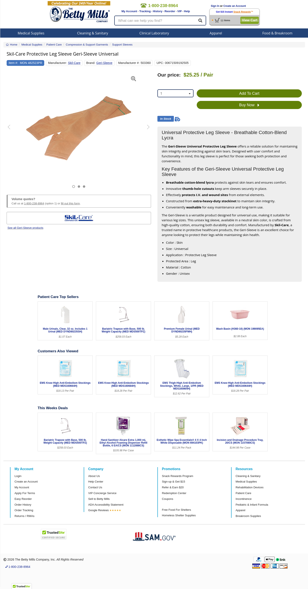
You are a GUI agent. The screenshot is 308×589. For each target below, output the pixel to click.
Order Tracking (24, 510)
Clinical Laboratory (154, 33)
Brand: (90, 63)
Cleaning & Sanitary (92, 33)
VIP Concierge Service (102, 493)
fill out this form (70, 203)
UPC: (160, 63)
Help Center (95, 481)
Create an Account (234, 5)
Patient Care (243, 493)
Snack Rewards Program (177, 476)
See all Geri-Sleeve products (25, 227)
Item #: (13, 63)
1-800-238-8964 (34, 203)
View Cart (249, 20)
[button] (12, 130)
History (157, 11)
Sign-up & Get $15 (173, 481)
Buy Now (249, 105)
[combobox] (175, 93)
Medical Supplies (31, 33)
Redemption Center (174, 493)
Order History (23, 504)
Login (18, 476)
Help (187, 11)
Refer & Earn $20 (173, 487)
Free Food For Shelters (176, 509)
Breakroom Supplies (248, 516)
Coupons (167, 498)
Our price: (169, 74)
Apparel (216, 33)
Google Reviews (98, 510)
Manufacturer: (57, 63)
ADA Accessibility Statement (105, 504)
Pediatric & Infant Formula (252, 504)
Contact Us (95, 487)
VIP (179, 11)
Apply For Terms (25, 493)
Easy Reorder (23, 498)
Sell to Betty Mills (99, 498)
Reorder (169, 11)
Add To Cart (249, 93)
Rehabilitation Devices (249, 487)
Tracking (145, 11)
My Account (129, 11)
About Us (94, 476)
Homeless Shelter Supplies (179, 515)
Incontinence (244, 498)
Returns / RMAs (24, 516)
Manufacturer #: (128, 63)
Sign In (215, 5)
